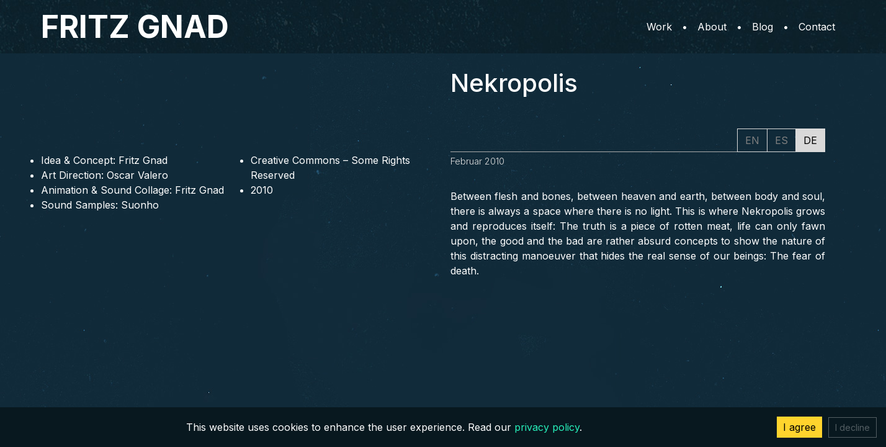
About (712, 26)
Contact (817, 26)
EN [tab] (752, 140)
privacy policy (546, 427)
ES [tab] (781, 140)
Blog (762, 26)
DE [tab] (810, 140)
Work (659, 26)
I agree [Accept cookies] (799, 427)
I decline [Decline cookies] (852, 427)
